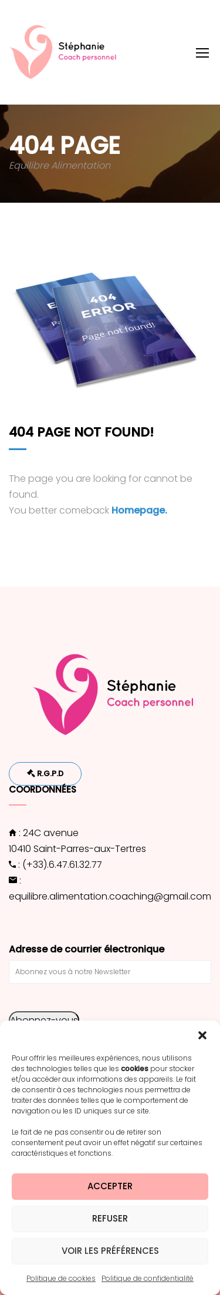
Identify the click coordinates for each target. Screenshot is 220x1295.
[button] (202, 1035)
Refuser (110, 1218)
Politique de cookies (61, 1278)
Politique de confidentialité (147, 1278)
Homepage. (139, 510)
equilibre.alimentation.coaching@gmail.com (110, 896)
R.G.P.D (45, 773)
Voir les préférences (110, 1250)
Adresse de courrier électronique (86, 949)
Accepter (110, 1186)
